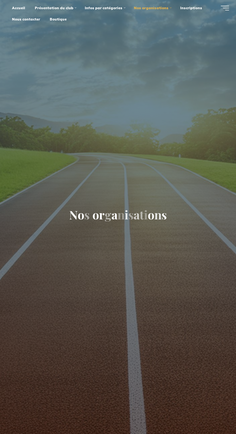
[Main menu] (225, 8)
